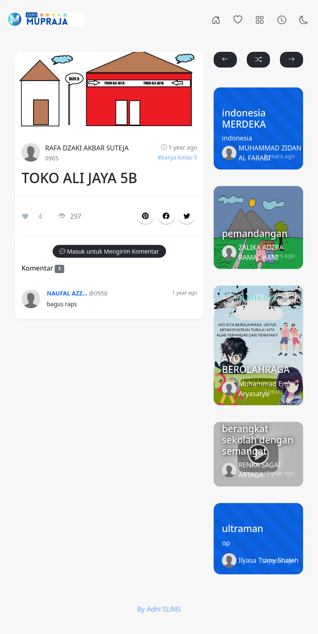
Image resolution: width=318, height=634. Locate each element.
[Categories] (259, 19)
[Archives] (281, 19)
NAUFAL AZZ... (67, 293)
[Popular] (238, 19)
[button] (166, 216)
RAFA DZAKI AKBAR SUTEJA (87, 147)
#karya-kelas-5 (177, 157)
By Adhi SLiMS (159, 609)
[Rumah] (216, 19)
